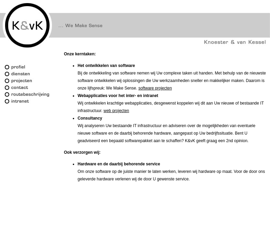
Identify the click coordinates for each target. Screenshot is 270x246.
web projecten (116, 110)
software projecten (155, 88)
